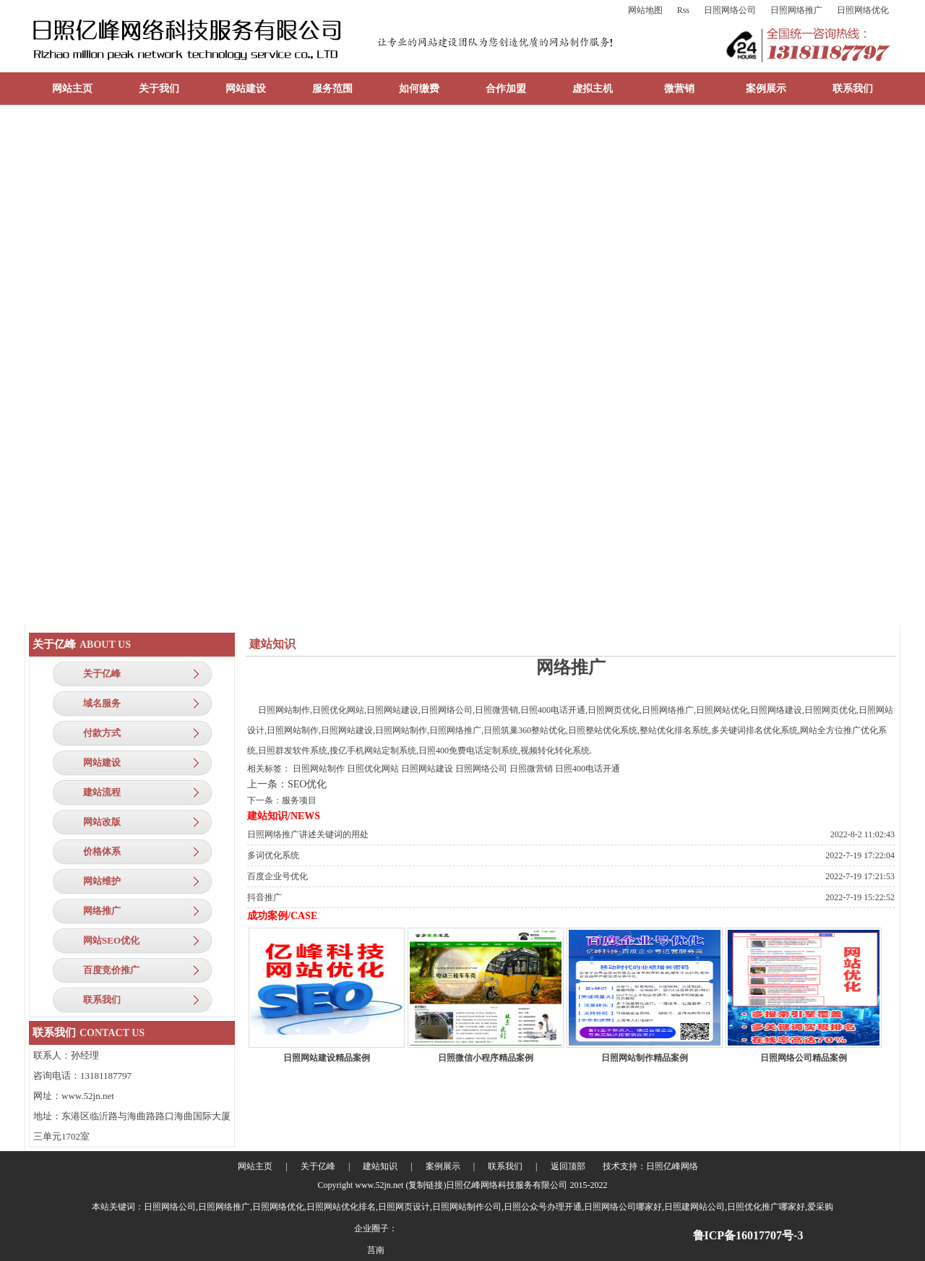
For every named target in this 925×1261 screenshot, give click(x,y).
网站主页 (72, 88)
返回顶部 (568, 1166)
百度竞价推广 (111, 970)
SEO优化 (307, 784)
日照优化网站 (373, 769)
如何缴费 (419, 88)
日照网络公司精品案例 (803, 1058)
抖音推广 (264, 897)
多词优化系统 (273, 855)
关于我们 (159, 88)
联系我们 (852, 88)
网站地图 (645, 10)
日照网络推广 (796, 10)
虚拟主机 (592, 88)
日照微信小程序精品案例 (485, 1058)
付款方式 (102, 732)
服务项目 (299, 800)
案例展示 (766, 88)
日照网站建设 (427, 769)
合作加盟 (506, 88)
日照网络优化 (863, 10)
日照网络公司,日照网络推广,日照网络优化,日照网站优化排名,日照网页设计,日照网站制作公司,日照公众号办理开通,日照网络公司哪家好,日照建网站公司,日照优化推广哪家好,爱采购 (488, 1207)
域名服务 (102, 703)
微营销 (679, 88)
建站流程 (102, 792)
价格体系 (102, 851)
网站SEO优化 (111, 940)
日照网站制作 (319, 769)
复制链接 (425, 1185)
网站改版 (102, 821)
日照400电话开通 (587, 769)
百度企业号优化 (277, 876)
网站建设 (245, 88)
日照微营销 (531, 769)
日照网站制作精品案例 (644, 1058)
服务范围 (332, 88)
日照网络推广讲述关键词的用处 (308, 834)
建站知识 (380, 1166)
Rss (683, 10)
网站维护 (102, 881)
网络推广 (102, 910)
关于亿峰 (102, 673)
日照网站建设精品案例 (326, 1058)
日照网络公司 (730, 10)
